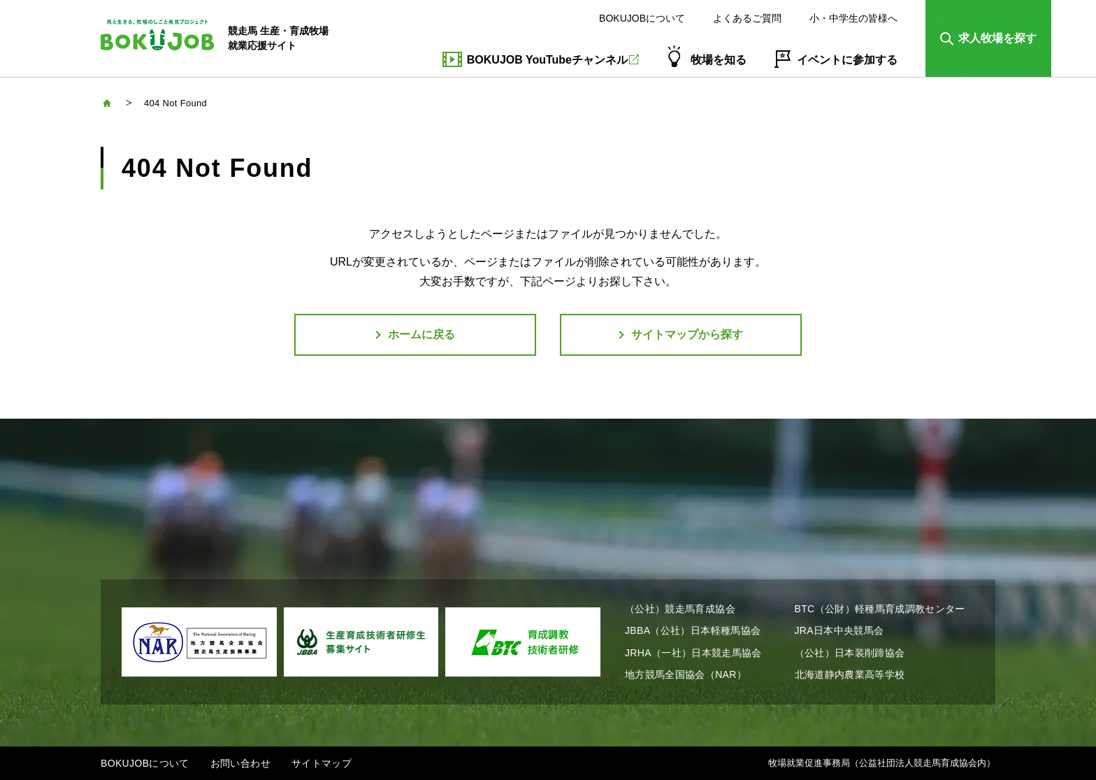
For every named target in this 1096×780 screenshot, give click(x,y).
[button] (988, 38)
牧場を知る (719, 60)
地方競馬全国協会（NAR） (686, 674)
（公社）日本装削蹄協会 (850, 652)
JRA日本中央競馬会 (839, 630)
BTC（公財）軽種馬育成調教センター (880, 608)
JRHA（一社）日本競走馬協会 (693, 652)
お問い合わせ (240, 763)
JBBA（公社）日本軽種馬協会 (692, 630)
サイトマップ (321, 763)
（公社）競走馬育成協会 (680, 608)
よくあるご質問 (747, 18)
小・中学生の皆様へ (853, 18)
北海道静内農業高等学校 (850, 674)
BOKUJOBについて (642, 18)
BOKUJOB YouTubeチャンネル (553, 60)
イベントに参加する (847, 60)
